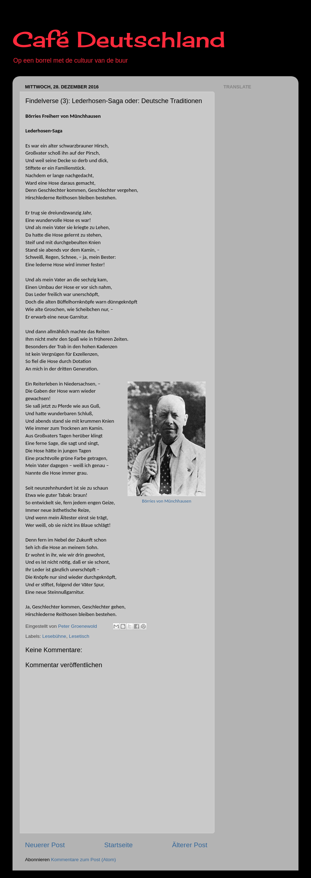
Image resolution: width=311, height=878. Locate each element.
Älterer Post (189, 845)
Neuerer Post (45, 845)
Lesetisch (79, 636)
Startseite (118, 845)
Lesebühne (54, 636)
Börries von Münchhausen (166, 501)
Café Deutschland (119, 39)
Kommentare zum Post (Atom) (83, 859)
